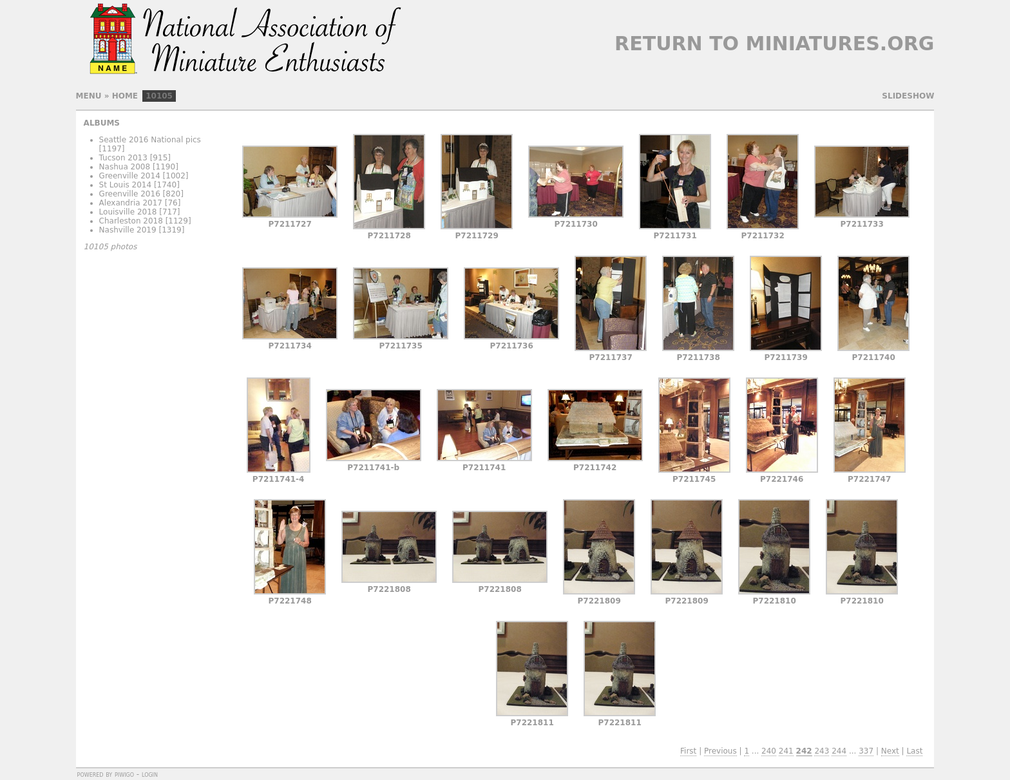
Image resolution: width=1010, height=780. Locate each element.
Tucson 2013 (123, 157)
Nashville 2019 (128, 229)
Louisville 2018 (128, 211)
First (688, 751)
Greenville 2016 (129, 193)
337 (866, 751)
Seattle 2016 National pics (150, 139)
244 (839, 751)
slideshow (908, 95)
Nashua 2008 (125, 166)
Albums (102, 123)
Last (914, 751)
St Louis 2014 (125, 184)
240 (768, 751)
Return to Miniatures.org (774, 43)
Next (890, 751)
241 (786, 751)
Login (150, 774)
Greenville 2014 (129, 175)
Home (125, 95)
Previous (720, 751)
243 (821, 751)
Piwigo (124, 774)
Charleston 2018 (131, 220)
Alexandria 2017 (130, 202)
